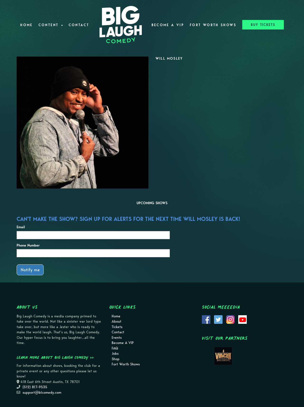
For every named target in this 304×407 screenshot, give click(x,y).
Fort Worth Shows (213, 25)
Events (117, 337)
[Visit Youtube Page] (242, 319)
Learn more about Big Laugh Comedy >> (55, 357)
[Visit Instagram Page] (230, 319)
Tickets (117, 327)
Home (26, 25)
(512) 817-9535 (35, 387)
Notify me (30, 269)
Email (21, 227)
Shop (115, 359)
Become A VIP (168, 25)
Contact (79, 25)
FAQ (115, 348)
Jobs (115, 353)
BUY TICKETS (263, 25)
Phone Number (28, 245)
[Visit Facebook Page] (206, 319)
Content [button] (50, 25)
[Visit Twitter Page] (218, 319)
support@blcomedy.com (42, 392)
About (116, 321)
